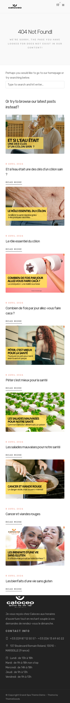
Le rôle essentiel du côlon (23, 241)
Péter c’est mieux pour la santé (26, 380)
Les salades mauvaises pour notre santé (33, 447)
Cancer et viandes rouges (23, 514)
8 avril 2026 (15, 164)
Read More (14, 182)
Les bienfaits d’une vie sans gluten (29, 581)
